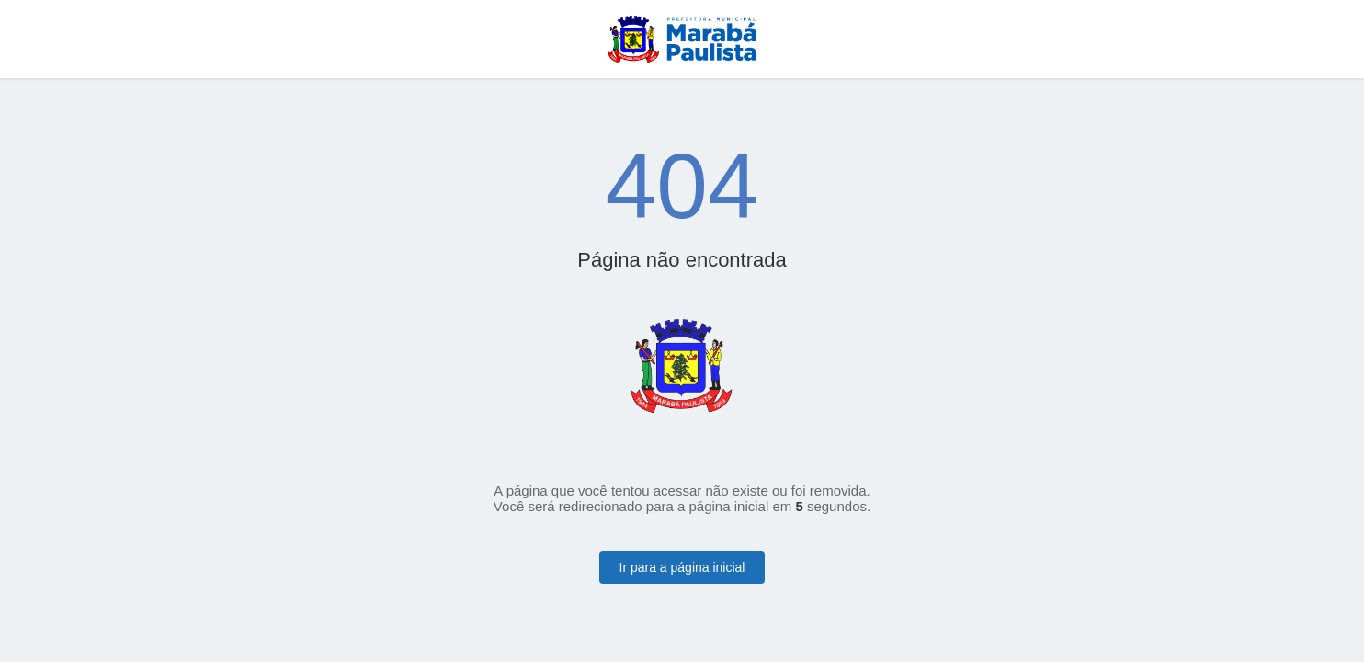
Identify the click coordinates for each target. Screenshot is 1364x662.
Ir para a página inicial (682, 567)
